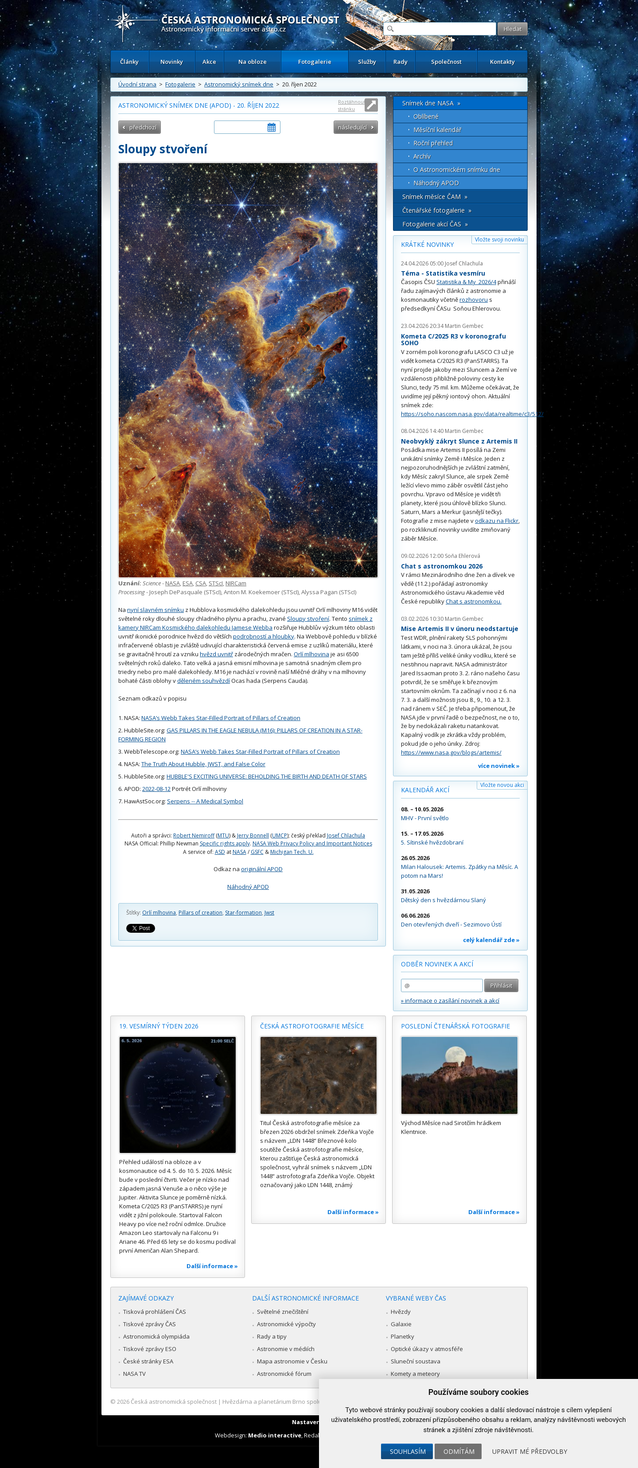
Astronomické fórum (284, 1374)
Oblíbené (426, 116)
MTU (223, 835)
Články (129, 62)
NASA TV (134, 1374)
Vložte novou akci (502, 785)
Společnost (446, 62)
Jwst (269, 912)
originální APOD (262, 869)
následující (352, 127)
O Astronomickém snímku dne (456, 169)
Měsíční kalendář (437, 129)
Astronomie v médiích (286, 1349)
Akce (209, 62)
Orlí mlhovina (311, 654)
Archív (422, 156)
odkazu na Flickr (496, 521)
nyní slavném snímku (155, 610)
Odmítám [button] (459, 1451)
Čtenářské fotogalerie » (436, 210)
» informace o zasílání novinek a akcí (450, 1001)
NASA (172, 583)
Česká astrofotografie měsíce (312, 1026)
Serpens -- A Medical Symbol (205, 801)
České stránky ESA (148, 1361)
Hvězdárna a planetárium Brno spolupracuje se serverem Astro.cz (311, 1402)
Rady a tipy (272, 1336)
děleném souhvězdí (203, 681)
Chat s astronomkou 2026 (441, 566)
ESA (188, 583)
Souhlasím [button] (408, 1451)
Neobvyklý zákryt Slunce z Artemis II (459, 441)
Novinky (171, 62)
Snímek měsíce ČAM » (434, 196)
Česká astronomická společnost (174, 1402)
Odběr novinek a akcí (437, 964)
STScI (216, 583)
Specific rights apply (225, 843)
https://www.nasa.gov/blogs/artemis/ (451, 752)
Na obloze (252, 62)
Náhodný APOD (248, 887)
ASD (220, 852)
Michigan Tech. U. (292, 852)
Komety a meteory (415, 1374)
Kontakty (502, 62)
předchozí (142, 127)
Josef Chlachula (346, 835)
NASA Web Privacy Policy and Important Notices (312, 843)
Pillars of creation (200, 912)
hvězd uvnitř (216, 654)
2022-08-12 (156, 789)
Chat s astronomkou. (474, 601)
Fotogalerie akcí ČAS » (435, 224)
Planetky (402, 1336)
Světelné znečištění (282, 1312)
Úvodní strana (137, 84)
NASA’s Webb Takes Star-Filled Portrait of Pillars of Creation (220, 718)
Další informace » (212, 1266)
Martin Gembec (464, 326)
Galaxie (401, 1324)
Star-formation (243, 912)
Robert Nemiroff (193, 835)
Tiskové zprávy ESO (149, 1349)
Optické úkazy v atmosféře (427, 1349)
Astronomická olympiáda (156, 1336)
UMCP (279, 835)
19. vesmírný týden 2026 (158, 1026)
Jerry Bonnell (253, 835)
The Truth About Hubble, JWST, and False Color (203, 764)
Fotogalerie (314, 62)
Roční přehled (433, 143)
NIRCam (236, 583)
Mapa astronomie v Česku (292, 1361)
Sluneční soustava (415, 1361)
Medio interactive (274, 1435)
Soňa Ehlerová (462, 556)
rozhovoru (473, 300)
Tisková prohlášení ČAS (154, 1312)
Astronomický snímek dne (238, 84)
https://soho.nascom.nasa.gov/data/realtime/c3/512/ (472, 414)
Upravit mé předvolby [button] (529, 1451)
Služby (367, 62)
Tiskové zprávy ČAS (149, 1324)
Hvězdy (401, 1312)
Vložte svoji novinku (499, 239)
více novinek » (499, 766)
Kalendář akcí (425, 790)
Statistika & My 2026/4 (466, 282)
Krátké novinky (427, 244)
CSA (200, 583)
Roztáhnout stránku (352, 105)
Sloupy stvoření (308, 619)
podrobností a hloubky (263, 636)
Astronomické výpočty (286, 1324)
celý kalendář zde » (491, 940)
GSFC (257, 852)
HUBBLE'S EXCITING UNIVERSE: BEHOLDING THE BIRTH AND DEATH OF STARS (267, 776)
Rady (400, 62)
